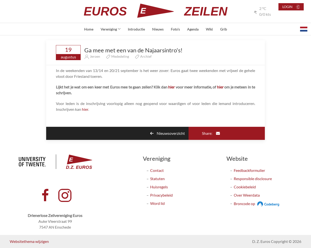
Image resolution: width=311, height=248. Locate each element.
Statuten (157, 178)
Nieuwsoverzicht (167, 133)
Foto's (175, 29)
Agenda (193, 29)
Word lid (157, 203)
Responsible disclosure (253, 178)
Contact (157, 170)
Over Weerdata (247, 195)
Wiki (209, 29)
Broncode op (257, 203)
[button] (303, 29)
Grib (223, 29)
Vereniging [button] (111, 29)
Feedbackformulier (249, 170)
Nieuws (158, 29)
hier (171, 87)
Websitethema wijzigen (29, 241)
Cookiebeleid (245, 186)
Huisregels (159, 186)
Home (88, 29)
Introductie (136, 29)
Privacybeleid (161, 195)
